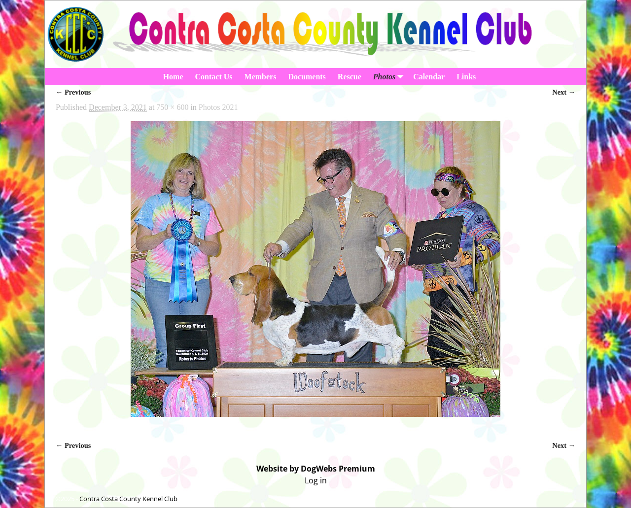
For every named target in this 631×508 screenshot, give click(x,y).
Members (261, 76)
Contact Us (214, 76)
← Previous (73, 92)
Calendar (429, 76)
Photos (390, 76)
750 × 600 (172, 107)
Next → (563, 92)
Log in (316, 480)
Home (173, 76)
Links (466, 76)
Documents (306, 76)
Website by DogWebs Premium (315, 468)
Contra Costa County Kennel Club (128, 498)
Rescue (349, 76)
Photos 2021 (218, 107)
